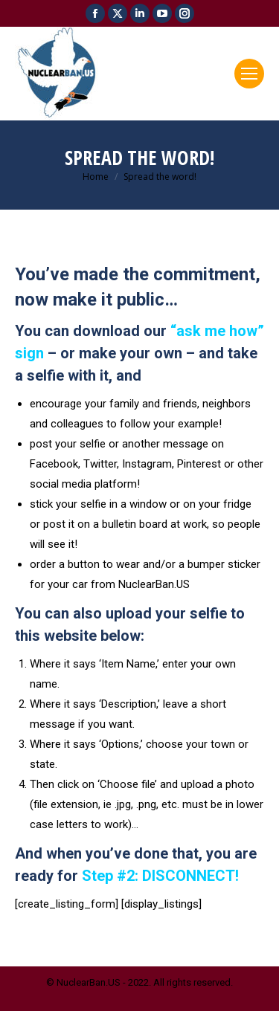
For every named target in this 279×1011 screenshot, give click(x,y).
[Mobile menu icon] (249, 73)
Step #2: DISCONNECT (158, 876)
